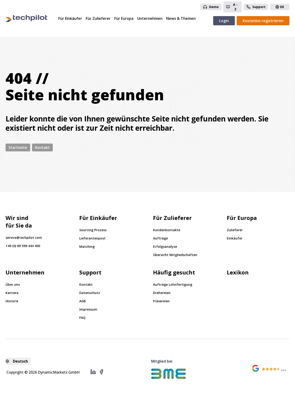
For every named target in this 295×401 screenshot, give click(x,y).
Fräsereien (161, 301)
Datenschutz (89, 293)
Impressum (88, 309)
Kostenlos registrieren (263, 20)
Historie (12, 301)
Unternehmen (149, 18)
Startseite (18, 147)
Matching (87, 246)
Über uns (13, 284)
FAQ (82, 317)
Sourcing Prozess (92, 230)
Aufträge (160, 238)
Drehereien (162, 293)
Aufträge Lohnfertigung (172, 284)
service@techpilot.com (24, 237)
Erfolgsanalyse (165, 246)
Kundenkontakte (166, 230)
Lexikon (238, 272)
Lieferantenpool (92, 238)
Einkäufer (234, 238)
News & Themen (181, 18)
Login (224, 20)
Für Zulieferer (98, 18)
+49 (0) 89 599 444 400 (23, 246)
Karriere (12, 293)
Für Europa (123, 18)
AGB (82, 301)
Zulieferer (235, 230)
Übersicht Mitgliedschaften (175, 255)
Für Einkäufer (70, 18)
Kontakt (42, 147)
